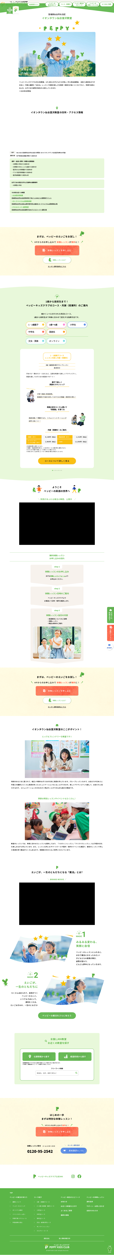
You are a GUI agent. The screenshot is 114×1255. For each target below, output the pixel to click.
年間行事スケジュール (20, 1218)
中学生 (36, 332)
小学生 (78, 325)
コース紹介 (38, 1197)
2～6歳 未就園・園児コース (45, 1206)
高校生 (57, 332)
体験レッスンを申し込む (57, 250)
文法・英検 (36, 341)
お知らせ (64, 1201)
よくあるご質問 (106, 4)
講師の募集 (65, 1215)
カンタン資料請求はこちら (57, 266)
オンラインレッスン (43, 1226)
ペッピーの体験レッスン (95, 1197)
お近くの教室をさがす (69, 1206)
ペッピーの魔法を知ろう (52, 4)
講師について (17, 1202)
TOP (11, 1193)
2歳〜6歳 (57, 325)
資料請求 (90, 1201)
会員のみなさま (92, 1210)
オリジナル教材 (17, 1210)
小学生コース (41, 1210)
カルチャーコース (42, 1231)
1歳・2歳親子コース (43, 1202)
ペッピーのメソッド (19, 1206)
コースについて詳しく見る (57, 461)
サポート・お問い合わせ (95, 1206)
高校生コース (41, 1218)
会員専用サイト (33, 4)
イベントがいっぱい (19, 1214)
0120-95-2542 (40, 1151)
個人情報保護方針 (64, 1238)
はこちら (74, 1150)
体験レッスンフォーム (57, 576)
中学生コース (41, 1214)
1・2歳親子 (36, 325)
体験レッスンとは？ (59, 260)
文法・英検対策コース (44, 1222)
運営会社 (46, 1238)
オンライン (57, 341)
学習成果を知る (17, 1222)
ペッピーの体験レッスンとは (93, 4)
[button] (52, 470)
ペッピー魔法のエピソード (79, 4)
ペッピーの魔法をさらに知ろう (57, 1015)
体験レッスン (110, 633)
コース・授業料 (65, 4)
